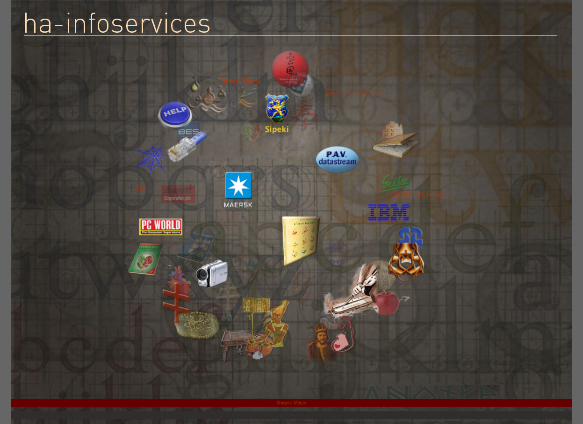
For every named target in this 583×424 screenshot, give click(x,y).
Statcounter (291, 415)
